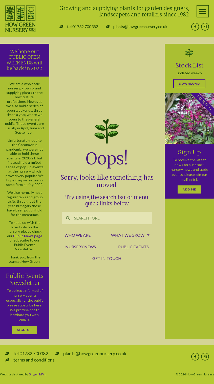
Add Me (189, 189)
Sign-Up (24, 330)
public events (133, 246)
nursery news (80, 246)
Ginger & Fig (37, 374)
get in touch (106, 258)
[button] (203, 11)
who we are (78, 235)
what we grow (130, 235)
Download (189, 83)
